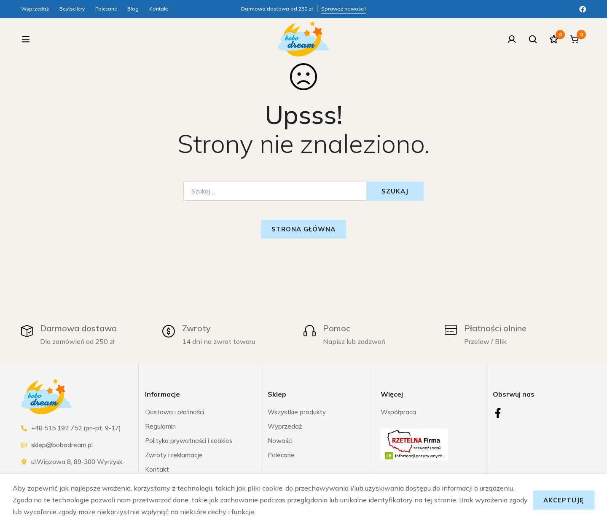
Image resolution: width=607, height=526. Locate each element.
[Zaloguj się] (511, 40)
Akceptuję (563, 500)
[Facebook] (582, 8)
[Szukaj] (532, 40)
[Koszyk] (575, 40)
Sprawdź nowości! (343, 8)
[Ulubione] (553, 40)
